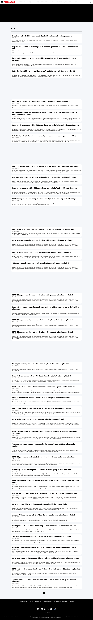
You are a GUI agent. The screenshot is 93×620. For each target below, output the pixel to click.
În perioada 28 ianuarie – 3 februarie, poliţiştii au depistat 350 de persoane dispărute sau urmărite (44, 59)
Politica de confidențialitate (61, 601)
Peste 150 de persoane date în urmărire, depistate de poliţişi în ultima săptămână (41, 101)
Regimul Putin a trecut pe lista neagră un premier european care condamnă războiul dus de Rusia (45, 48)
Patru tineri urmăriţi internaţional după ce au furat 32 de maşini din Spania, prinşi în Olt (43, 71)
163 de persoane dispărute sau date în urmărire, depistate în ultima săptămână (40, 263)
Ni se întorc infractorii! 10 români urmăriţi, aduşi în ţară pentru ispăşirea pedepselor (42, 36)
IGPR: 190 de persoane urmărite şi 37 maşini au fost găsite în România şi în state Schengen (44, 199)
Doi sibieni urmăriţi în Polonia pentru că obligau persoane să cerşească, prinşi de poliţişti (44, 136)
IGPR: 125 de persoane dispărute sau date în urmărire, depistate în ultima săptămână (42, 240)
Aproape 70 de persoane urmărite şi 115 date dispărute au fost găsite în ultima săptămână (44, 177)
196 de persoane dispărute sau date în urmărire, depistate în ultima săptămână (40, 364)
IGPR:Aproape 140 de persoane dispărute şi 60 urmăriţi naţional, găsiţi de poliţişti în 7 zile (44, 526)
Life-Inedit (59, 2)
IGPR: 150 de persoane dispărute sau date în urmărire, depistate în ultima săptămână (42, 332)
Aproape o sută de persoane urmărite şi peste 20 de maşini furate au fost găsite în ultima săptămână (44, 581)
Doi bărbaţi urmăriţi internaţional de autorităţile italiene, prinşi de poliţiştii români (41, 470)
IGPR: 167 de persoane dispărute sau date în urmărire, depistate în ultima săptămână (42, 320)
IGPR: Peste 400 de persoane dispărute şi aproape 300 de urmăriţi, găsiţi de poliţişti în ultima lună (45, 481)
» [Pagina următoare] (48, 592)
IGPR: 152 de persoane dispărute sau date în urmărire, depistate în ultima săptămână (42, 295)
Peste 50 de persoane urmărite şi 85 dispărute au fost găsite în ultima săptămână (41, 398)
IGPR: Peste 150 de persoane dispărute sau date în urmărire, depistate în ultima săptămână (44, 387)
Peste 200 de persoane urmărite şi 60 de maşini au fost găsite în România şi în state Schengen (45, 166)
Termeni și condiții (47, 601)
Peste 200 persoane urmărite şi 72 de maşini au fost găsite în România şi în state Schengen (44, 188)
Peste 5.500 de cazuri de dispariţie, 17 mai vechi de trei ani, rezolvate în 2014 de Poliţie (43, 229)
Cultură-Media (67, 2)
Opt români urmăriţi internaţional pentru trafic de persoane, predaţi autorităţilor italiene (44, 547)
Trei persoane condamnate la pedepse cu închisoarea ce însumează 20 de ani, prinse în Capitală (43, 445)
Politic (37, 2)
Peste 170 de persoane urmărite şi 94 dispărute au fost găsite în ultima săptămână (41, 408)
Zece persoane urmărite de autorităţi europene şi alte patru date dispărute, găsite (41, 536)
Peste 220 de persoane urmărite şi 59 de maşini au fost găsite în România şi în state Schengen (45, 125)
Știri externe (44, 2)
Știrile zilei (21, 2)
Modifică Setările (46, 605)
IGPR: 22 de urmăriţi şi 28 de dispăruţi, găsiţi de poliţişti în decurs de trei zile (39, 504)
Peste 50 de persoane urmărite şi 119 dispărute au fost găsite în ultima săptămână (41, 376)
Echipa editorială (23, 601)
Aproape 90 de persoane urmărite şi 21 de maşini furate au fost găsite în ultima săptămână (44, 493)
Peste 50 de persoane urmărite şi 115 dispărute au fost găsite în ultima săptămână (41, 252)
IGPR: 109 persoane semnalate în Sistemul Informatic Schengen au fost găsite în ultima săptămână (43, 458)
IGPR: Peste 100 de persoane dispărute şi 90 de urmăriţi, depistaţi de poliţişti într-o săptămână (46, 569)
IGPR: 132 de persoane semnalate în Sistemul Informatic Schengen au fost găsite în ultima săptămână (44, 432)
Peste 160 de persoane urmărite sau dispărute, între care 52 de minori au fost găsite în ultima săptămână (45, 308)
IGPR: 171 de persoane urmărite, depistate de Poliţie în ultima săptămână (38, 419)
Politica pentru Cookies (35, 601)
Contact (72, 601)
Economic (30, 2)
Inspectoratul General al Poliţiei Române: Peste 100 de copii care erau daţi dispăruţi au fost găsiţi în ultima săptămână (44, 113)
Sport (75, 2)
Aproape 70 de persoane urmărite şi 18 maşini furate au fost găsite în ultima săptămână (43, 515)
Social (52, 2)
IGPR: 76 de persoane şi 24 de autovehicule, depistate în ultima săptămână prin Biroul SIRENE (45, 558)
